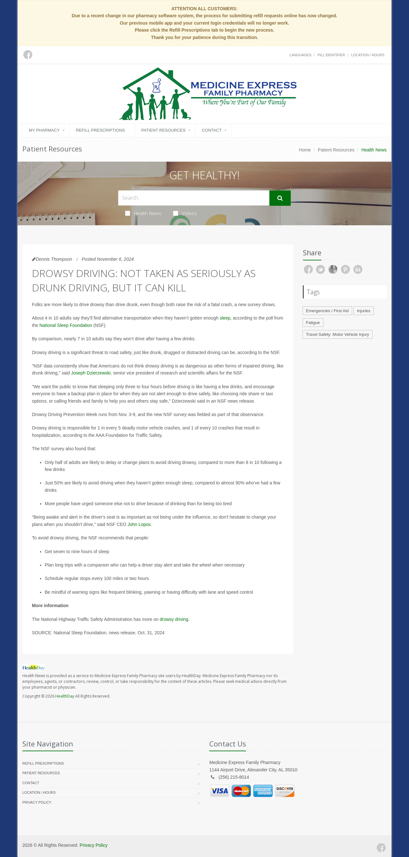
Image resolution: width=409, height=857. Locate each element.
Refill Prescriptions (100, 130)
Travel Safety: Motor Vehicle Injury (337, 334)
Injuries (363, 310)
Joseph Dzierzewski (91, 372)
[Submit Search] (280, 198)
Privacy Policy (36, 802)
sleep (225, 317)
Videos (185, 213)
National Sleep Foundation (65, 325)
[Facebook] (381, 847)
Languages (300, 55)
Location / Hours (367, 55)
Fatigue (313, 322)
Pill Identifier (331, 55)
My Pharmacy (44, 130)
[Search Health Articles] (193, 197)
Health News (143, 213)
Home (305, 149)
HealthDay (64, 696)
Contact (212, 130)
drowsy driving (174, 619)
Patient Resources (163, 130)
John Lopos (138, 524)
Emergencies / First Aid (327, 310)
